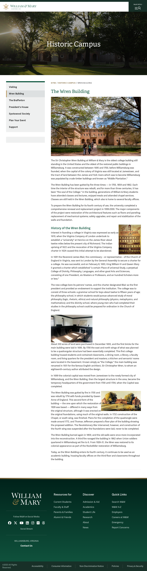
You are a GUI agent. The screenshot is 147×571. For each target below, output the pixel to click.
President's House (18, 107)
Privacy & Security (135, 566)
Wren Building (16, 93)
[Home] (20, 6)
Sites (53, 83)
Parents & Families (63, 512)
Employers (117, 512)
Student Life (89, 512)
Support (13, 127)
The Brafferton (17, 100)
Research (87, 517)
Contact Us (26, 545)
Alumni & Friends (62, 517)
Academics (88, 507)
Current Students (62, 502)
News (85, 527)
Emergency (117, 522)
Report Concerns (120, 527)
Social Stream (26, 529)
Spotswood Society (19, 113)
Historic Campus (73, 44)
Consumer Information (61, 566)
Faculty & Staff (61, 507)
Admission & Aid (91, 502)
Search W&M (118, 502)
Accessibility (37, 566)
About (86, 522)
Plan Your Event (17, 120)
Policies (115, 566)
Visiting (13, 87)
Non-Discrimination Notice (92, 566)
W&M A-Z (116, 507)
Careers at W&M (120, 517)
